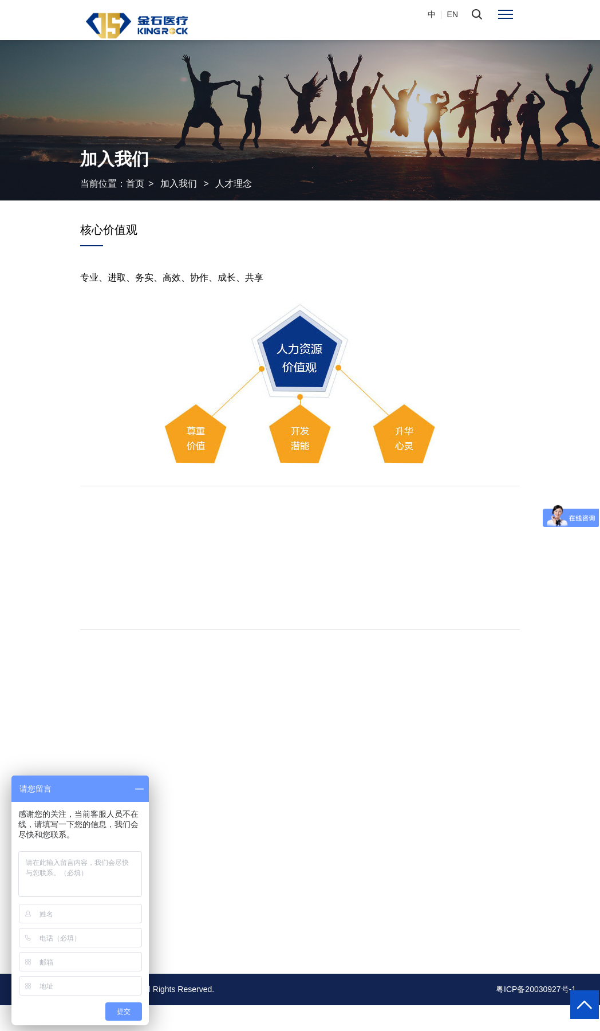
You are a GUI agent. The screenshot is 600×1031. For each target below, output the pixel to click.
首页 (135, 183)
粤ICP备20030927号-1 (536, 989)
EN (452, 14)
